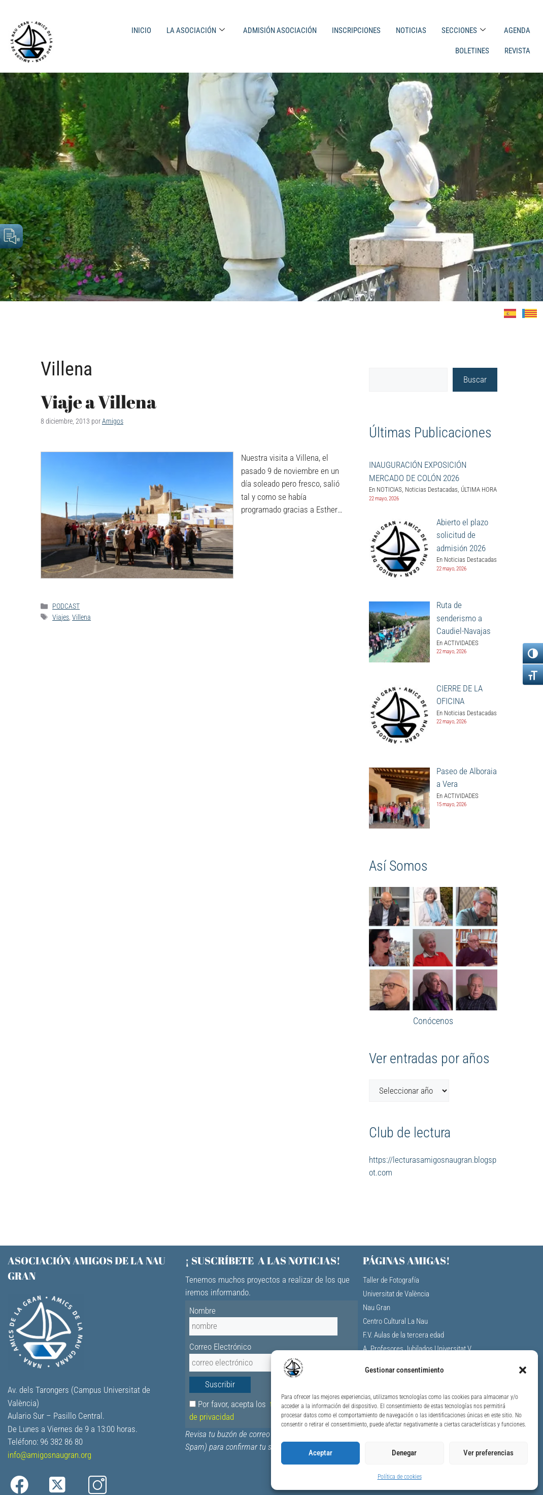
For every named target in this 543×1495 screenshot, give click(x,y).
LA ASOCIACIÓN (195, 30)
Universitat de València (396, 1293)
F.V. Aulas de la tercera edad (403, 1335)
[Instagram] (104, 1485)
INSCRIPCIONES (356, 30)
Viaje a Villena (98, 401)
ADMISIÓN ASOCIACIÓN (280, 30)
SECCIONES (464, 30)
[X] (65, 1485)
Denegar (404, 1452)
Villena (81, 617)
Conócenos (433, 1020)
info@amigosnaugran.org (49, 1455)
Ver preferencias (488, 1452)
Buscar (475, 379)
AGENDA (517, 30)
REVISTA (517, 50)
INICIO (141, 30)
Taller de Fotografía (391, 1280)
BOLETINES (472, 50)
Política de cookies (400, 1476)
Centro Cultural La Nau (395, 1321)
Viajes (60, 617)
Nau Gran (376, 1307)
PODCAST (66, 606)
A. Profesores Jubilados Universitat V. (417, 1348)
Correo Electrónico (220, 1347)
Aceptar (320, 1452)
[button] (523, 1370)
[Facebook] (26, 1485)
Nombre (202, 1311)
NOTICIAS (411, 30)
